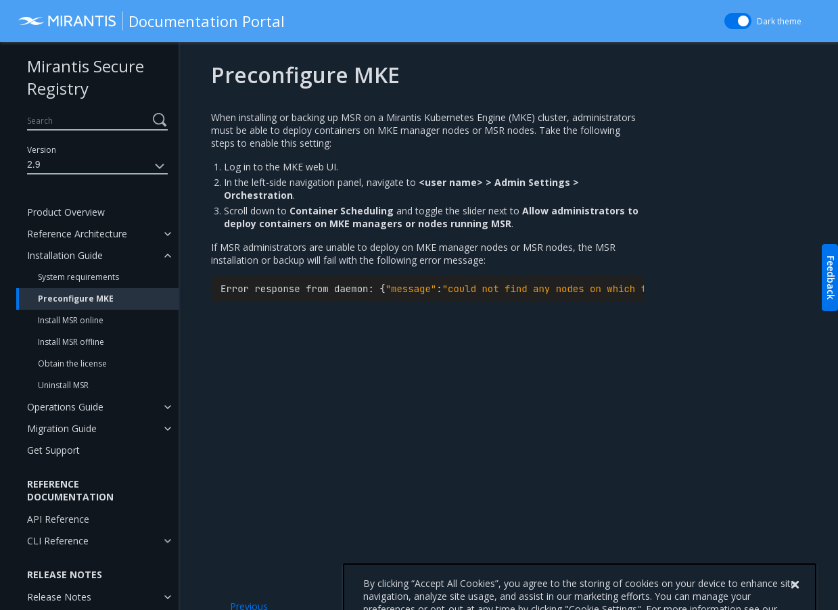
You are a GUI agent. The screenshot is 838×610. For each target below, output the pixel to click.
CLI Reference (58, 540)
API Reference (58, 519)
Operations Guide (65, 406)
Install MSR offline (71, 342)
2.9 (97, 166)
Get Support (53, 450)
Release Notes (59, 596)
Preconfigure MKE (76, 298)
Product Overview (66, 212)
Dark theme (779, 21)
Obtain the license (72, 363)
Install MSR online (70, 320)
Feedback (830, 278)
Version (41, 150)
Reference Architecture (77, 233)
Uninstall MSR (63, 385)
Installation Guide (65, 255)
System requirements (78, 277)
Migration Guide (62, 428)
